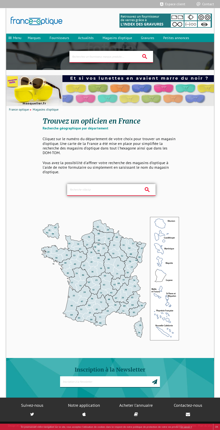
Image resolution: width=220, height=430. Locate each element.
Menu (14, 38)
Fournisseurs (59, 38)
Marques (34, 38)
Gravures (147, 38)
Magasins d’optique (117, 38)
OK (216, 426)
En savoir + (186, 426)
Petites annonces (176, 38)
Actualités (86, 38)
